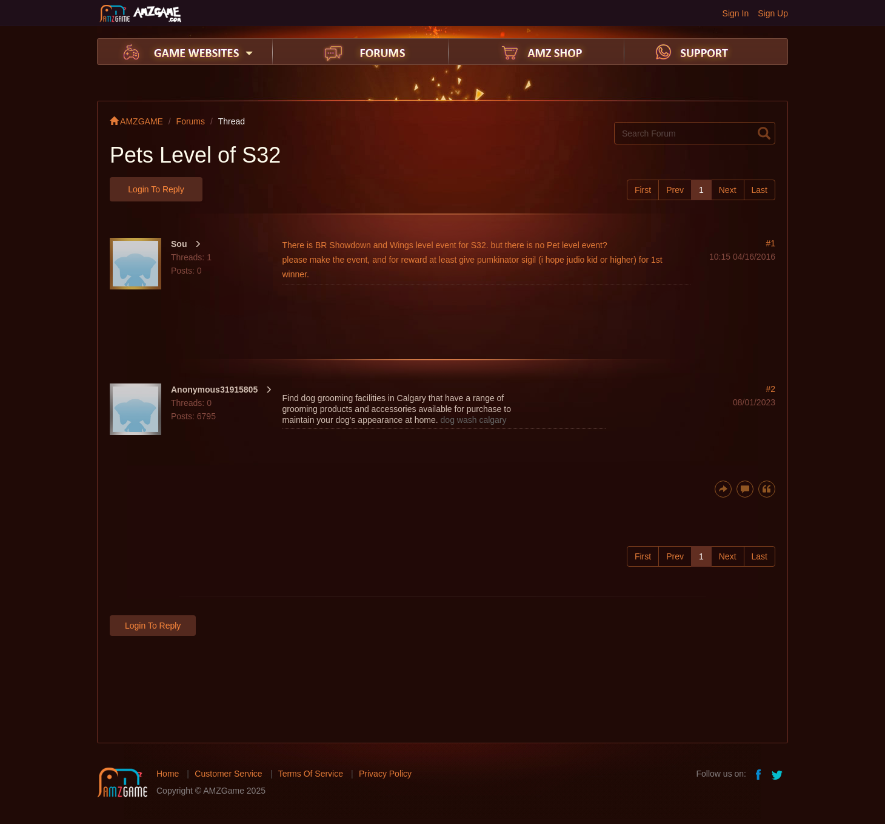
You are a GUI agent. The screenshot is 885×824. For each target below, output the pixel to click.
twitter (778, 774)
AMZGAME (136, 121)
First (643, 190)
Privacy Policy (385, 773)
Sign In (736, 13)
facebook (759, 774)
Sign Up (773, 13)
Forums (190, 121)
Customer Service (228, 773)
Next (727, 190)
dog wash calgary (474, 420)
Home (167, 773)
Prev (675, 190)
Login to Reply (156, 189)
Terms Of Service (310, 773)
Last (759, 190)
